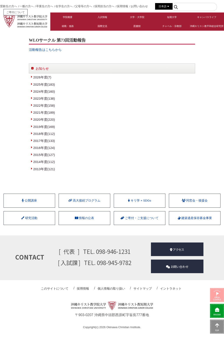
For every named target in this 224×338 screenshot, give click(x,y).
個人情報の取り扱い (112, 293)
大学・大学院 (137, 17)
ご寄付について (15, 12)
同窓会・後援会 (195, 206)
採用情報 (122, 6)
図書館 (137, 26)
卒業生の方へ (44, 6)
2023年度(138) (44, 99)
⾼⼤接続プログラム (84, 206)
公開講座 (29, 206)
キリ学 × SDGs (139, 206)
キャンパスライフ (206, 17)
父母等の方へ (83, 6)
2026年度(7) (42, 77)
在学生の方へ (64, 6)
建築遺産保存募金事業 (194, 225)
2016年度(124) (44, 151)
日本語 (164, 6)
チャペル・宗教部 (172, 26)
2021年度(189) (44, 114)
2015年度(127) (44, 158)
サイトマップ (140, 293)
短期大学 (172, 17)
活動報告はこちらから (46, 49)
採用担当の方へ (104, 6)
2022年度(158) (44, 107)
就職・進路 (68, 26)
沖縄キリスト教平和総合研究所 (207, 26)
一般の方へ (26, 6)
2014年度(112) (44, 166)
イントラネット (166, 293)
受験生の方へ (8, 6)
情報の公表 (84, 225)
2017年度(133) (44, 143)
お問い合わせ (139, 6)
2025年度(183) (44, 85)
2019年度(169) (44, 129)
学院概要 (67, 17)
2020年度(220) (44, 122)
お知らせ (43, 68)
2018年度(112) (44, 136)
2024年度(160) (44, 92)
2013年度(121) (44, 173)
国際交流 (102, 26)
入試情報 (102, 17)
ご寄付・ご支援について (139, 225)
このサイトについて (61, 293)
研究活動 (29, 225)
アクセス (177, 256)
